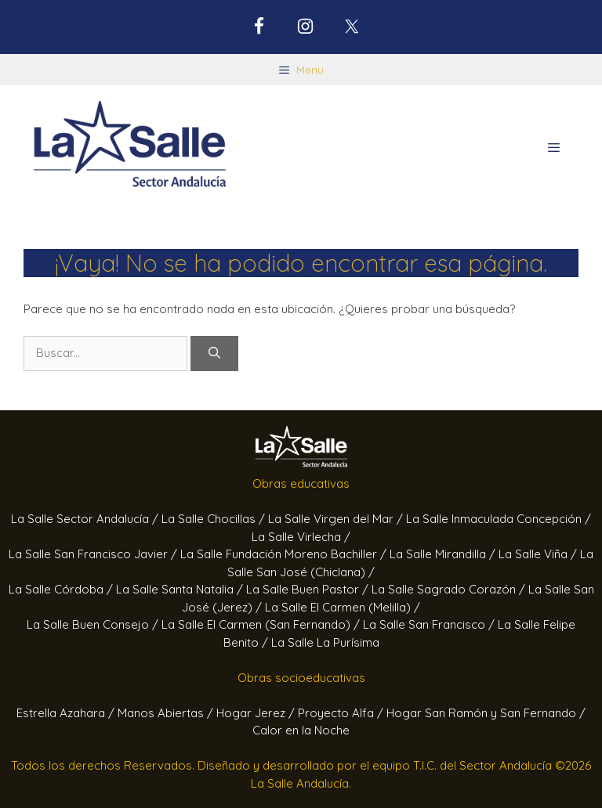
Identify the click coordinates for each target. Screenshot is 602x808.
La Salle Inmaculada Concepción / (498, 518)
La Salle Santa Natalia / (181, 589)
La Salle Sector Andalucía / (86, 518)
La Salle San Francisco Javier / (94, 553)
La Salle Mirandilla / (444, 553)
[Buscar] (214, 353)
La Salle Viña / (539, 553)
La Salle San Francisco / (430, 624)
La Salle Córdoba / (62, 589)
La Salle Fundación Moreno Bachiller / (285, 553)
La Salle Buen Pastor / (309, 589)
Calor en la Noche (301, 730)
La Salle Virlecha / (301, 536)
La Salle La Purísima (325, 642)
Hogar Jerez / (257, 712)
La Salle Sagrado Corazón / (450, 589)
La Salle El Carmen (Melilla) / (342, 607)
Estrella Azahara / (67, 712)
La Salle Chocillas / (214, 518)
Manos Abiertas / (167, 712)
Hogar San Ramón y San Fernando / (486, 712)
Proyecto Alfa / (342, 712)
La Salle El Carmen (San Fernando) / (262, 624)
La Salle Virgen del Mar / (337, 518)
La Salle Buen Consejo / (94, 624)
